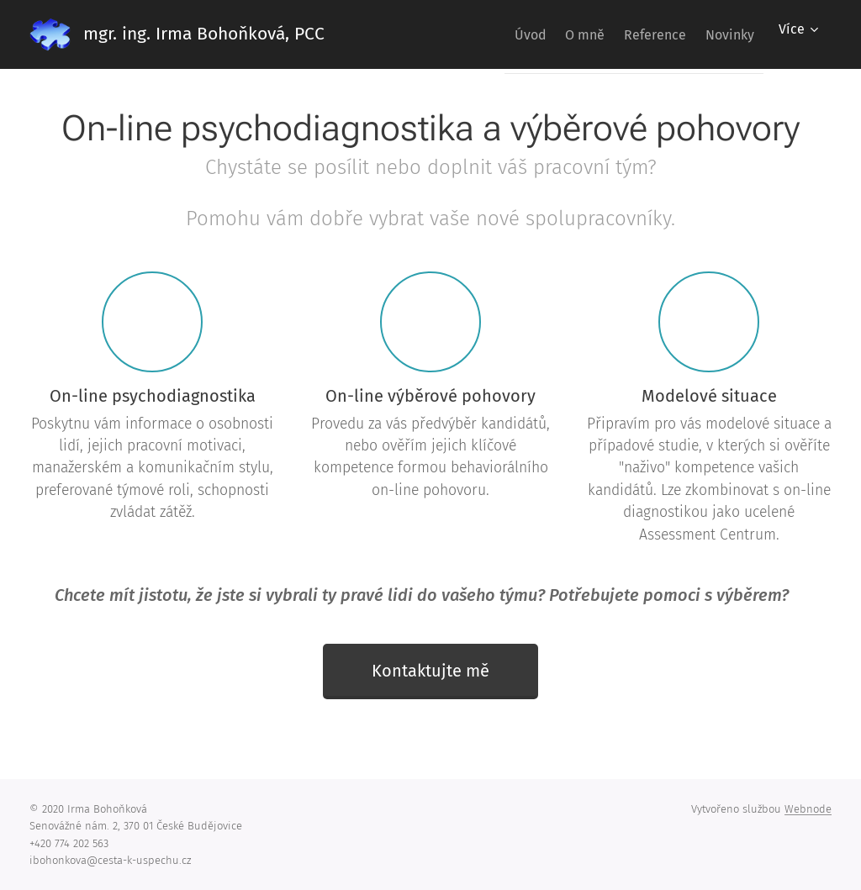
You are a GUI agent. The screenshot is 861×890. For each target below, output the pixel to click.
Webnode (808, 809)
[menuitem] (491, 34)
